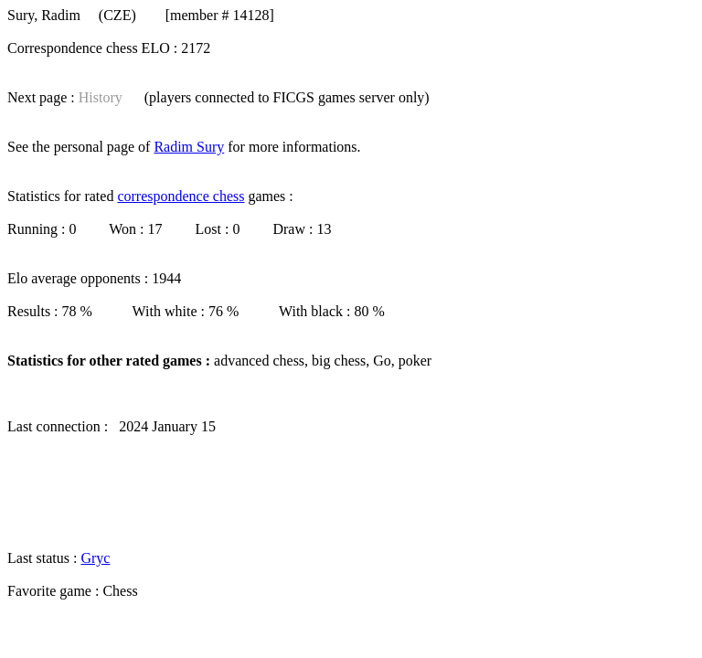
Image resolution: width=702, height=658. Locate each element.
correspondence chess (180, 196)
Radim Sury (189, 146)
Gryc (95, 558)
